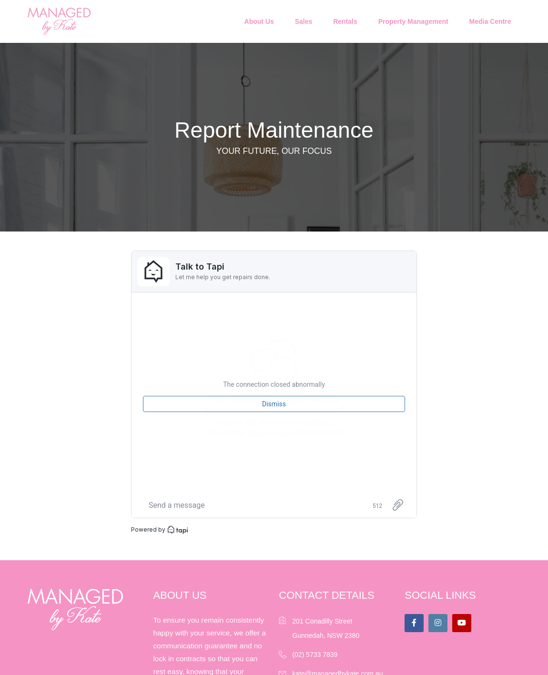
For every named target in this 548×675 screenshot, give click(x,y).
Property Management (413, 21)
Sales (304, 21)
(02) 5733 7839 (314, 654)
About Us (259, 21)
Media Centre (490, 21)
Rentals (345, 21)
